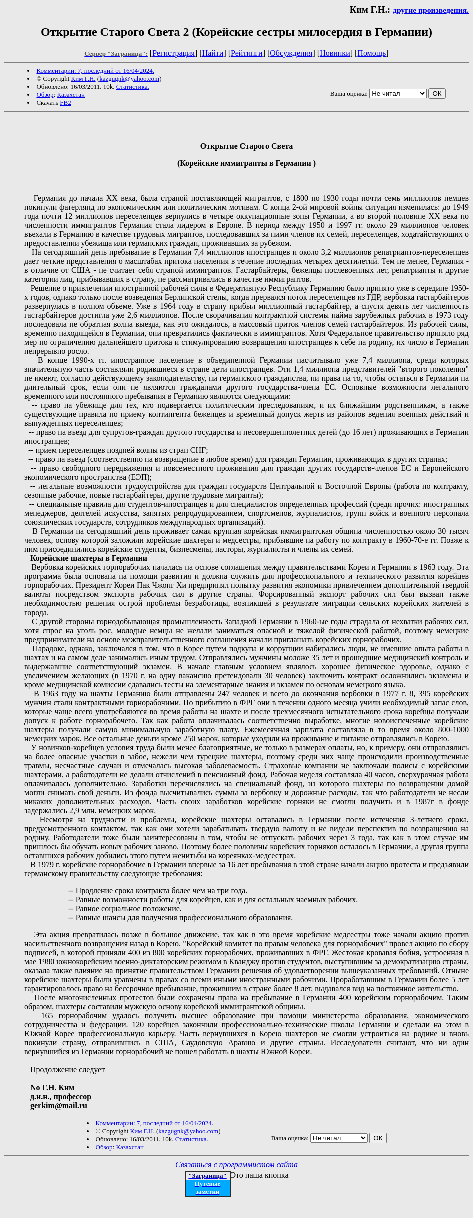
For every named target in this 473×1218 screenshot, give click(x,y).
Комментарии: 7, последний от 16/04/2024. (95, 70)
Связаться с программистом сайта (236, 1164)
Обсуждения (291, 53)
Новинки (335, 53)
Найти (213, 53)
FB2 (65, 102)
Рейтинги (247, 53)
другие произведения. (431, 10)
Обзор (44, 94)
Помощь (371, 53)
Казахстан (71, 94)
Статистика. (132, 86)
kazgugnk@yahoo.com (129, 78)
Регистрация (173, 53)
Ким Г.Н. (83, 78)
